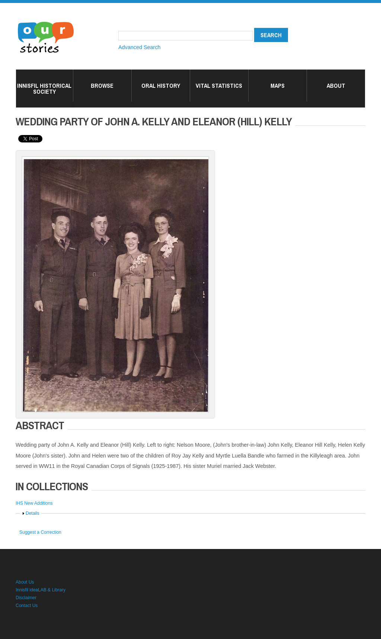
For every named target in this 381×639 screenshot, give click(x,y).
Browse (102, 85)
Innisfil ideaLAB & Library (40, 590)
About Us (25, 582)
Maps (277, 85)
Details (32, 513)
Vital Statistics (219, 85)
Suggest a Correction (40, 532)
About (336, 85)
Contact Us (27, 605)
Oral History (160, 85)
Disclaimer (26, 597)
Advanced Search (139, 47)
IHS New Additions (34, 503)
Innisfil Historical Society (44, 88)
